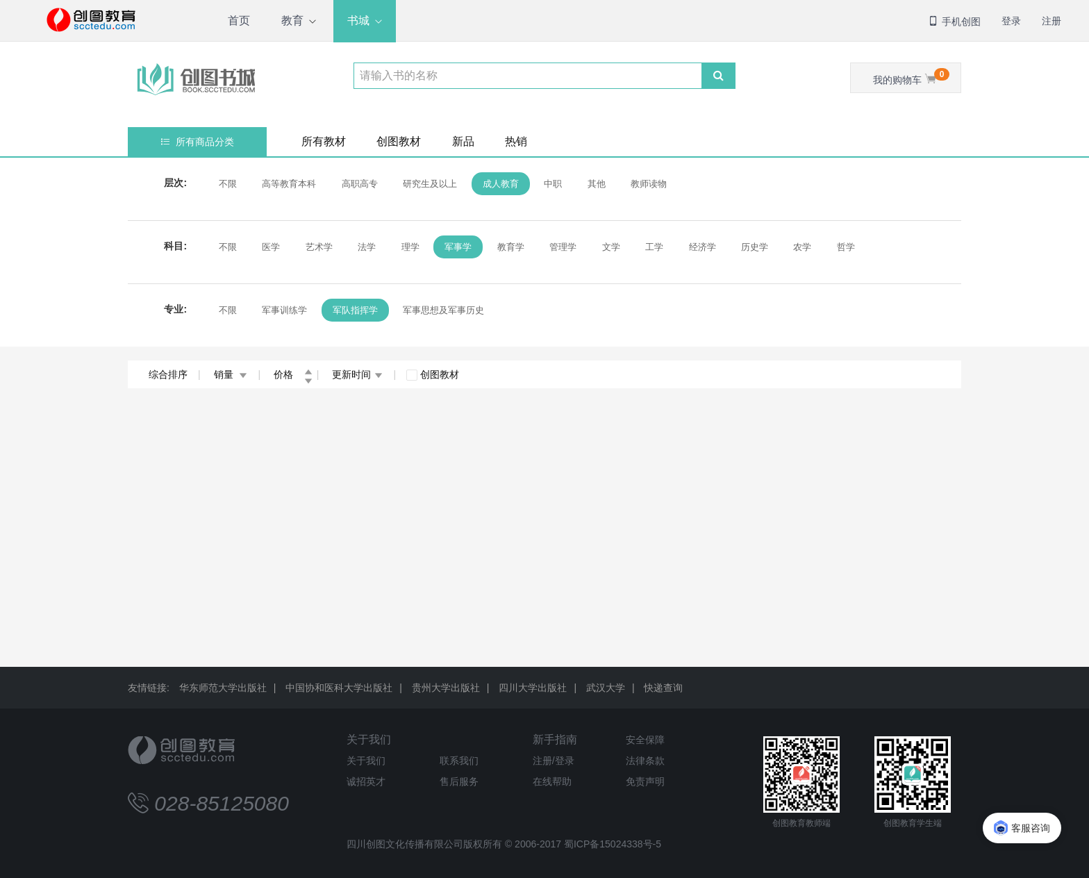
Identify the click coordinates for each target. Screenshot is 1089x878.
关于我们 (369, 739)
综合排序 (168, 374)
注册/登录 (553, 760)
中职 (553, 184)
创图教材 (398, 141)
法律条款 (645, 760)
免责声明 (645, 781)
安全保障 (645, 739)
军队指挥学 (355, 310)
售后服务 (459, 781)
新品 (463, 141)
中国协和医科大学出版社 (338, 687)
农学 (802, 247)
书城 (358, 20)
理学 (410, 247)
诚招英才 (366, 781)
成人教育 (501, 184)
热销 (516, 141)
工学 (654, 247)
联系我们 (459, 760)
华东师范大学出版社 (223, 687)
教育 (292, 20)
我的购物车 (911, 76)
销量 (231, 374)
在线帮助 (552, 781)
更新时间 (357, 374)
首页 (239, 20)
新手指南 (555, 739)
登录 (1011, 20)
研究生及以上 (430, 184)
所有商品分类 (197, 141)
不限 (228, 184)
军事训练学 (284, 310)
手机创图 (954, 21)
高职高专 (360, 184)
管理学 (562, 247)
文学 (611, 247)
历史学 (754, 247)
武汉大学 (605, 687)
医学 (271, 247)
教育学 (510, 247)
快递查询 (663, 687)
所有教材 (323, 141)
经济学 (702, 247)
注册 (1051, 20)
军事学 (458, 247)
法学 (367, 247)
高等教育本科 (289, 184)
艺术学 (319, 247)
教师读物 (649, 184)
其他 (597, 184)
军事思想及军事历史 (443, 310)
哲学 (846, 247)
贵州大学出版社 (446, 687)
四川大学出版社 (533, 687)
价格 (293, 374)
